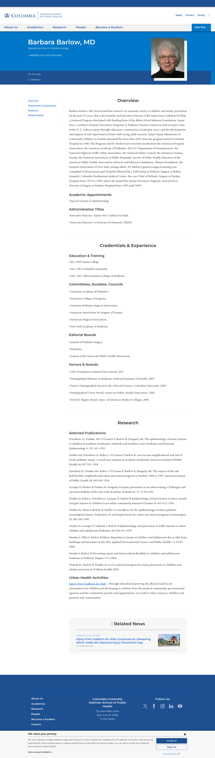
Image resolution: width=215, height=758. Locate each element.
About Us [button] (11, 27)
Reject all (171, 747)
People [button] (79, 27)
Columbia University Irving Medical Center (107, 3)
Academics (37, 703)
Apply (180, 15)
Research (33, 110)
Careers (35, 724)
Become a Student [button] (105, 27)
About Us (36, 698)
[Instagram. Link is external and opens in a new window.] (162, 706)
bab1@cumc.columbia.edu (44, 55)
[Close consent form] (185, 734)
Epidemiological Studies (87, 635)
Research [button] (58, 27)
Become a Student (42, 719)
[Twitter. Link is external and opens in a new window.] (145, 706)
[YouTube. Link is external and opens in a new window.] (180, 706)
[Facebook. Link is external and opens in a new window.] (154, 706)
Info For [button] (201, 27)
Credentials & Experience (41, 106)
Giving (201, 15)
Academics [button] (35, 27)
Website (35, 80)
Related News (35, 115)
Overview (33, 101)
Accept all (171, 741)
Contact (190, 15)
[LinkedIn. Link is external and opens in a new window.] (171, 706)
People (35, 714)
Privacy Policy (171, 754)
